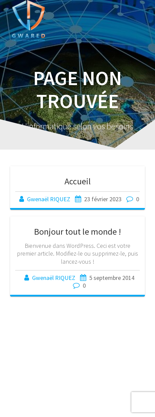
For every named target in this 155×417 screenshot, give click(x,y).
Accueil (77, 181)
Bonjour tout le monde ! (77, 231)
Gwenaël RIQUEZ (48, 199)
